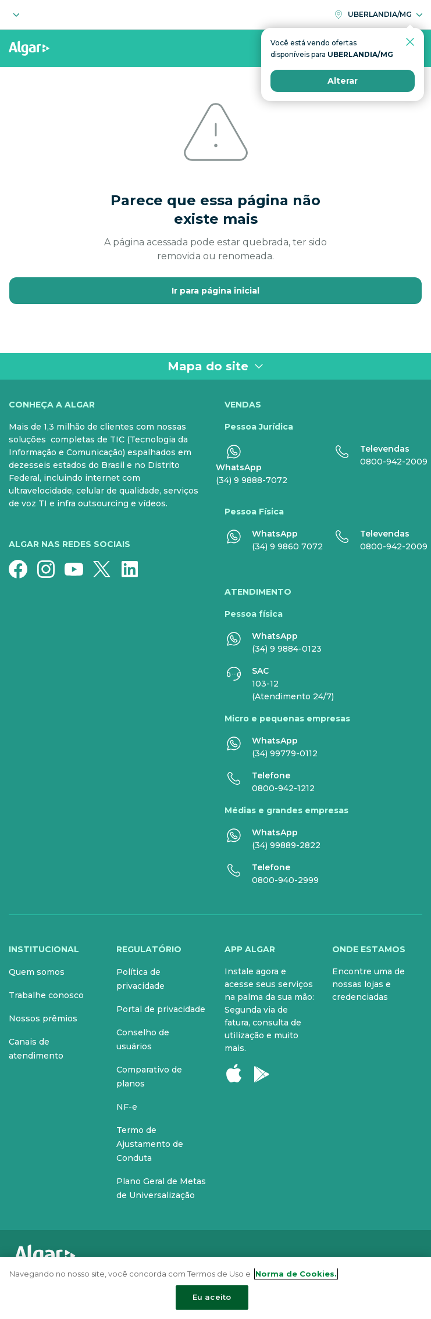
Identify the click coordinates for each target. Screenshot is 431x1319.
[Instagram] (51, 569)
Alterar (342, 110)
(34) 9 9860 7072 (287, 546)
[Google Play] (266, 1073)
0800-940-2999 (285, 880)
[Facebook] (23, 569)
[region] (215, 1288)
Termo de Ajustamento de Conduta (149, 1144)
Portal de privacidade (160, 1009)
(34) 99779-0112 (285, 753)
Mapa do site (215, 366)
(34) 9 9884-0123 (287, 649)
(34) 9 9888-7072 (251, 480)
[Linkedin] (134, 569)
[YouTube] (78, 569)
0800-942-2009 (394, 461)
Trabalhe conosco (46, 995)
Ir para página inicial (215, 290)
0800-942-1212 (283, 788)
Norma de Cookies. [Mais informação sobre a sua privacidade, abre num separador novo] (296, 1273)
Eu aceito (212, 1297)
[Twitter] (106, 569)
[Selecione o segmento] (14, 14)
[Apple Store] (238, 1073)
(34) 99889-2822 (286, 845)
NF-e (126, 1107)
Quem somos (37, 972)
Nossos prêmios (43, 1018)
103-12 (265, 683)
